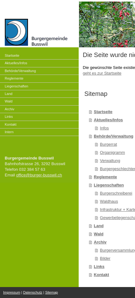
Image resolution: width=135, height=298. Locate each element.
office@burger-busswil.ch (39, 175)
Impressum (11, 292)
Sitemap (51, 292)
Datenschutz (32, 292)
